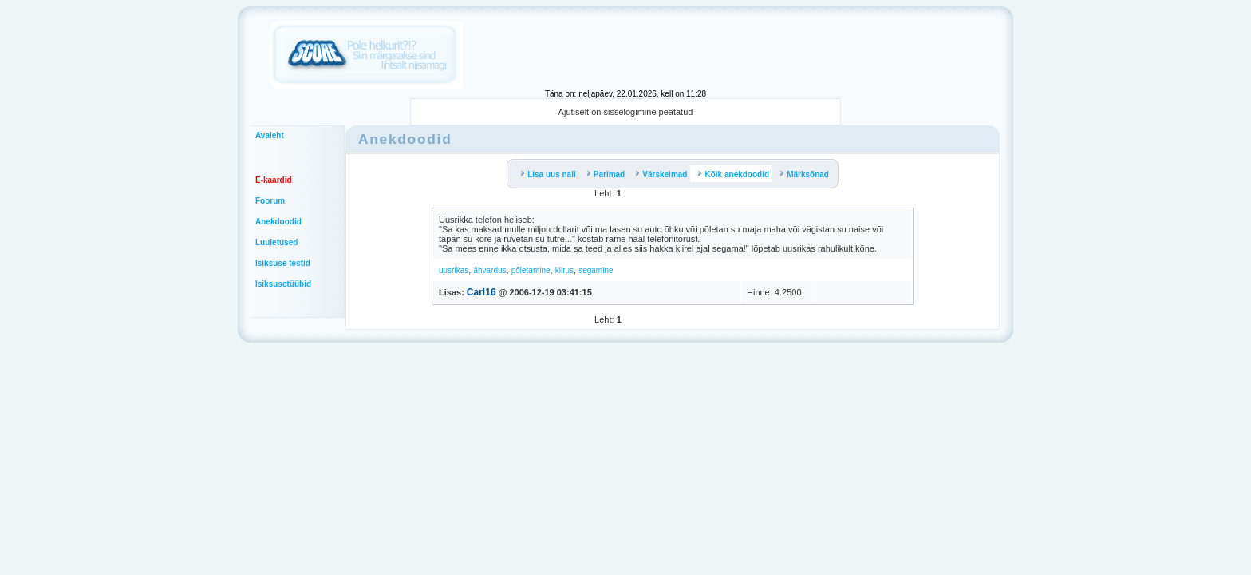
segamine (595, 270)
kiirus (564, 270)
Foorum (270, 200)
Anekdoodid (278, 221)
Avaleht (269, 135)
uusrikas (453, 270)
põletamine (531, 270)
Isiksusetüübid (283, 284)
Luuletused (276, 242)
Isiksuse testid (282, 263)
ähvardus (489, 270)
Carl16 (481, 292)
